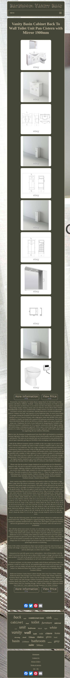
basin (16, 641)
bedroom (32, 628)
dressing (17, 637)
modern (50, 642)
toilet (35, 622)
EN (34, 669)
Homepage (35, 654)
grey (56, 641)
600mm (56, 618)
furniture (47, 622)
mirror (57, 623)
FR (37, 669)
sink (49, 617)
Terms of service (36, 665)
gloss (48, 636)
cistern (48, 633)
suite (31, 644)
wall (27, 632)
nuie (25, 618)
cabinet (17, 622)
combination (36, 618)
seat (16, 628)
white (53, 627)
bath (35, 634)
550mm (32, 637)
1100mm (25, 642)
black (40, 628)
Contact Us (35, 658)
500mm (39, 645)
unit (22, 627)
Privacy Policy (35, 661)
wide (41, 634)
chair (27, 623)
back (17, 617)
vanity (17, 632)
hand (55, 637)
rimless (40, 637)
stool (24, 637)
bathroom (38, 641)
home (57, 633)
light (45, 628)
